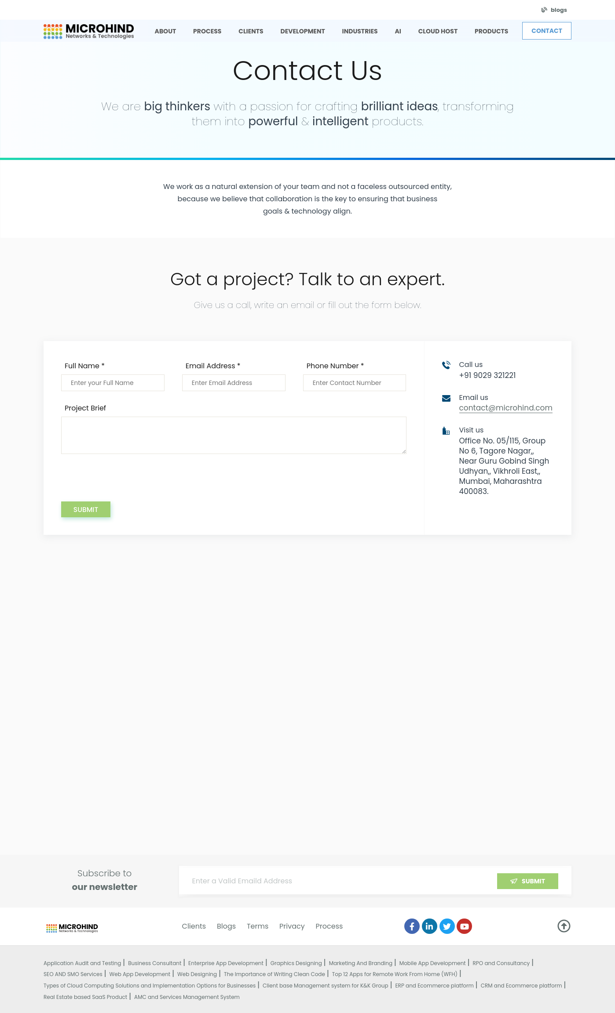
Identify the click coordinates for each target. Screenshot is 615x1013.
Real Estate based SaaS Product (85, 997)
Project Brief (85, 408)
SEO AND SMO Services (73, 974)
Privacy (292, 926)
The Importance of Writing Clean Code (274, 974)
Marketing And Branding (360, 963)
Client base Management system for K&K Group (325, 985)
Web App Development (140, 974)
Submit (85, 509)
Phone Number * (335, 366)
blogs (559, 10)
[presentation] (128, 484)
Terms (257, 926)
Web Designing (197, 974)
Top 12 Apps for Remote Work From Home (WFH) (395, 974)
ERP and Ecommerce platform (434, 985)
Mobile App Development (432, 963)
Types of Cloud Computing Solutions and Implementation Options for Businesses (150, 985)
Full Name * (85, 366)
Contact (546, 30)
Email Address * (213, 366)
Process (329, 926)
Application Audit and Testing (82, 963)
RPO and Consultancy (501, 963)
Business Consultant (154, 963)
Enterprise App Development (226, 963)
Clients (194, 926)
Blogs (226, 926)
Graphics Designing (296, 963)
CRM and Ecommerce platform (521, 985)
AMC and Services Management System (187, 997)
